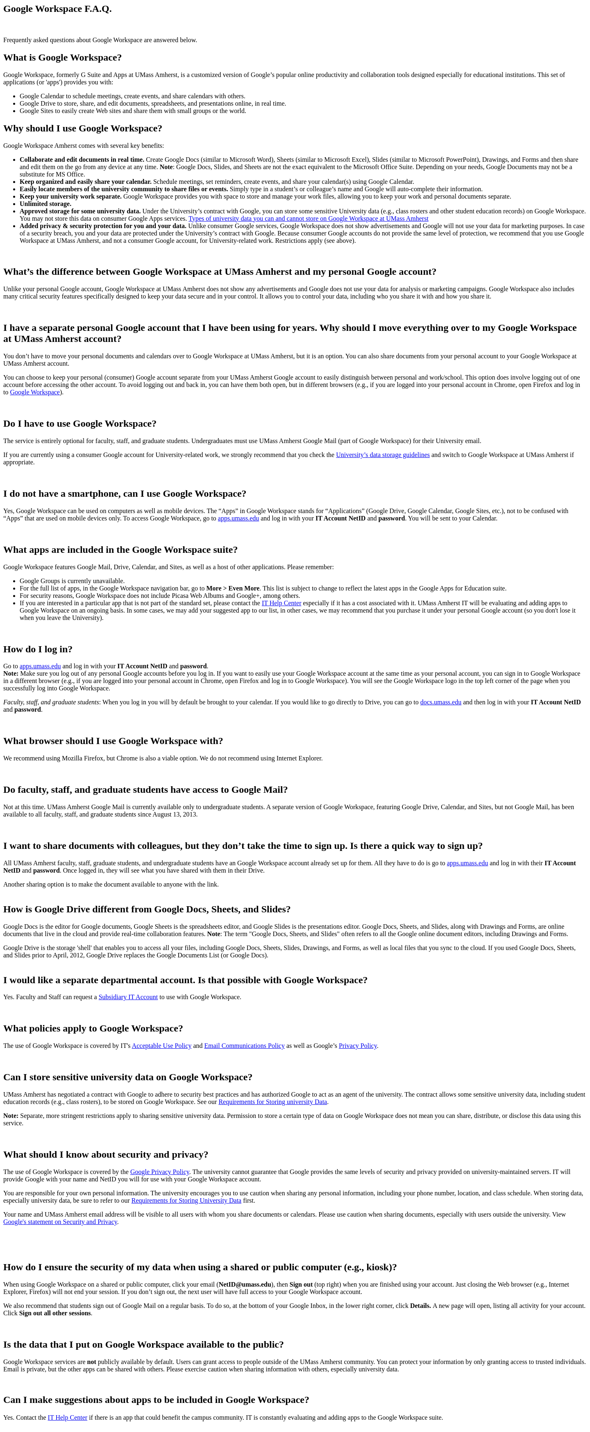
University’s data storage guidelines (383, 454)
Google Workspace (35, 392)
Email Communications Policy (244, 1045)
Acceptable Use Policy (162, 1045)
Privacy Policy (358, 1045)
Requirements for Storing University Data (186, 1200)
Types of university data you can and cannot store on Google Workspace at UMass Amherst (308, 218)
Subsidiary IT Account (128, 996)
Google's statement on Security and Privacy (60, 1221)
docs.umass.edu (440, 702)
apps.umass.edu (238, 518)
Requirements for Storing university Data (272, 1101)
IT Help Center (282, 602)
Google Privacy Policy (159, 1171)
